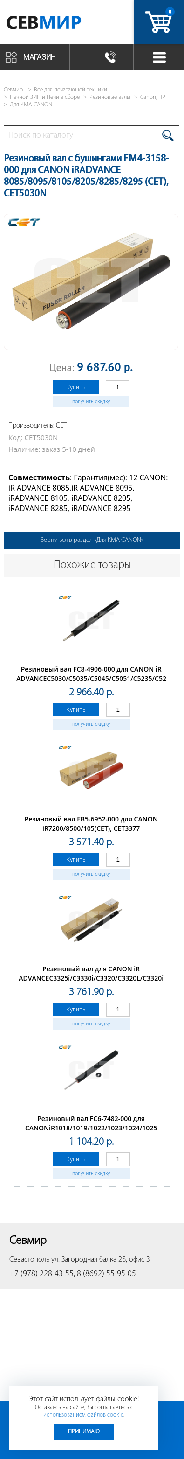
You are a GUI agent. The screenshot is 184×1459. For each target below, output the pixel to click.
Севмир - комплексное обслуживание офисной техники (57, 24)
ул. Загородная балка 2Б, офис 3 (100, 1259)
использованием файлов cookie (83, 1415)
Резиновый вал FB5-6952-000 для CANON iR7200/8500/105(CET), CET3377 (91, 823)
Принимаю (84, 1432)
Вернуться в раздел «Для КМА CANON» (92, 540)
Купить (76, 387)
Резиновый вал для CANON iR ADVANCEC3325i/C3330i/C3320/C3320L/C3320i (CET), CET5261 (91, 978)
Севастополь (29, 1259)
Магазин (39, 57)
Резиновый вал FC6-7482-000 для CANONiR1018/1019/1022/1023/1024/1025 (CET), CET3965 (91, 1128)
